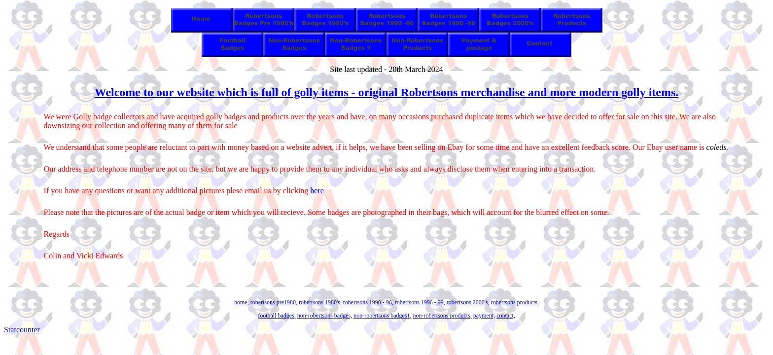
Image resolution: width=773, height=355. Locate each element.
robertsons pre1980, (273, 302)
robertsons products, (515, 302)
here (317, 190)
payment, (484, 315)
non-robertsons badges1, (382, 315)
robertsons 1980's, (320, 302)
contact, (505, 315)
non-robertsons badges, (324, 315)
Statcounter (22, 329)
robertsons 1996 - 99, (420, 302)
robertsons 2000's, (468, 302)
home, (241, 302)
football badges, (277, 315)
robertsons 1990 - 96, (368, 302)
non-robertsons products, (442, 315)
